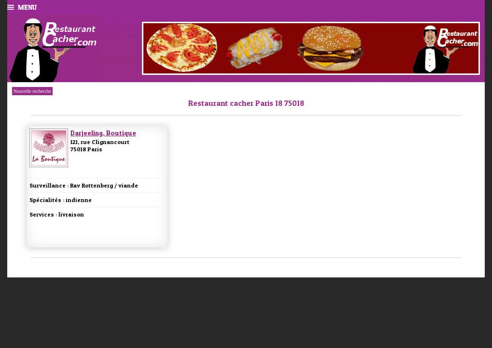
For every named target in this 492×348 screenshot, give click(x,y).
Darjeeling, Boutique (103, 133)
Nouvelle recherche (32, 91)
